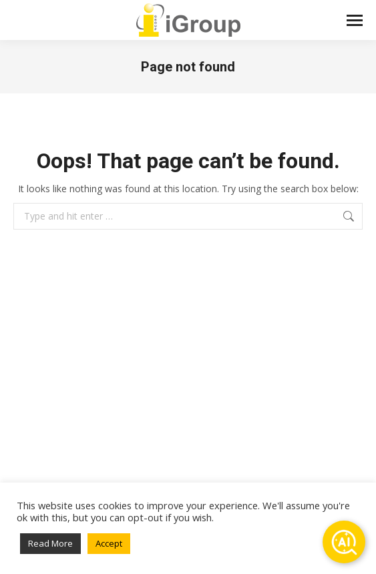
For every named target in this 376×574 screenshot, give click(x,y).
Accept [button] (109, 543)
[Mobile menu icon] (355, 20)
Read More (50, 543)
